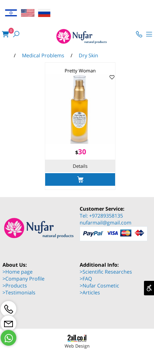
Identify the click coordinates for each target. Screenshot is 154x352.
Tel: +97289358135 (101, 215)
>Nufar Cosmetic (99, 285)
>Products (15, 285)
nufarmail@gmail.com (105, 222)
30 (82, 151)
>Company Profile (24, 278)
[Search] (16, 34)
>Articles (90, 292)
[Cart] (5, 34)
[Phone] (139, 34)
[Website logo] (77, 37)
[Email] (8, 323)
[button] (80, 179)
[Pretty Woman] (80, 142)
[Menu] (149, 34)
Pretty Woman (80, 70)
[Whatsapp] (8, 337)
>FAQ (86, 278)
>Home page (18, 271)
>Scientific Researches (106, 271)
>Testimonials (19, 292)
